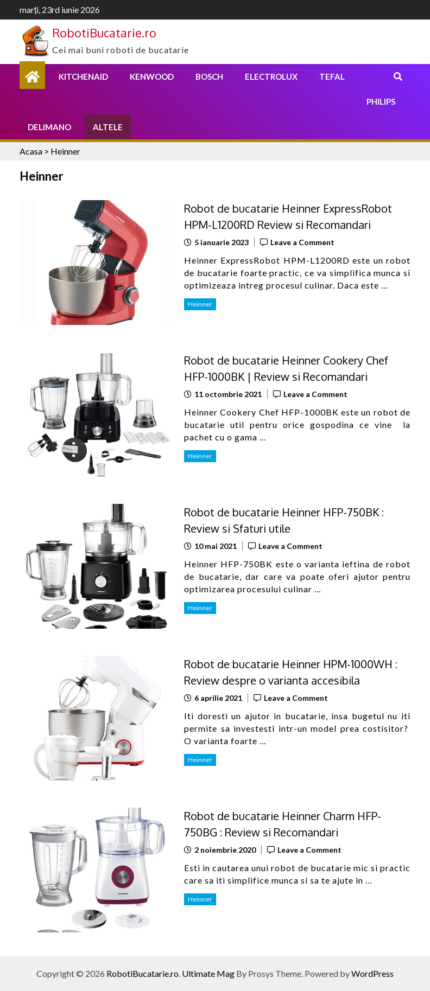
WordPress (372, 973)
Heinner (200, 304)
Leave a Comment (302, 242)
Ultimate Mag (208, 973)
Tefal (332, 76)
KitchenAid (83, 76)
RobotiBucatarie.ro (104, 32)
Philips (380, 101)
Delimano (49, 127)
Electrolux (271, 76)
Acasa (31, 151)
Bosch (209, 76)
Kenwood (152, 76)
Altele (108, 127)
